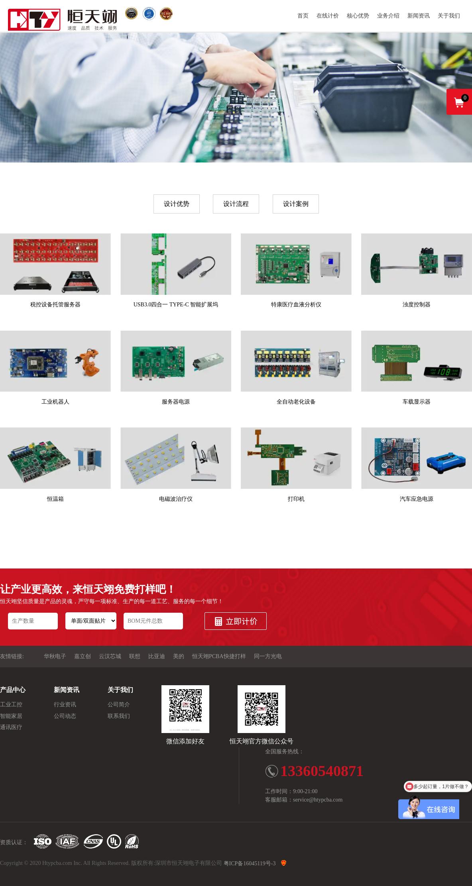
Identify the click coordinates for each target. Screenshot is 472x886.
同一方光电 (268, 656)
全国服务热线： (284, 752)
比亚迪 (156, 656)
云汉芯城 (110, 656)
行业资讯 (65, 705)
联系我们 (119, 716)
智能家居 (11, 716)
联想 (134, 656)
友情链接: (12, 656)
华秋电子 (55, 656)
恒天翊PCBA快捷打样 (219, 656)
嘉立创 (82, 656)
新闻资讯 (418, 16)
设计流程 (236, 203)
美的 (178, 656)
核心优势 (358, 16)
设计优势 (176, 203)
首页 (303, 16)
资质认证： (14, 842)
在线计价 (328, 16)
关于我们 (449, 16)
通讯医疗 (11, 727)
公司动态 (65, 716)
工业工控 (11, 705)
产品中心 (13, 689)
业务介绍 (388, 16)
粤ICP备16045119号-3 (250, 864)
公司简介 (119, 705)
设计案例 (296, 203)
